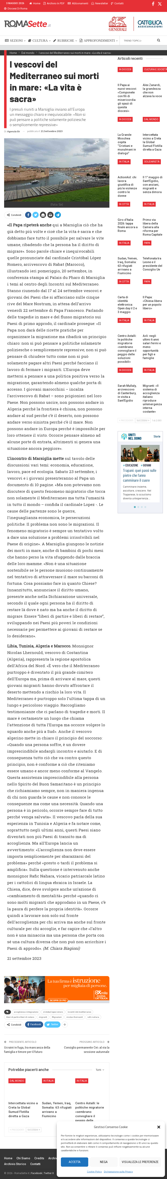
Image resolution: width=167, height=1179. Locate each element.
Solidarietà (151, 156)
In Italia (48, 1075)
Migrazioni (57, 1012)
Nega (104, 1162)
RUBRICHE (63, 35)
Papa (147, 238)
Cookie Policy (94, 1171)
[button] (159, 1127)
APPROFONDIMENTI (97, 35)
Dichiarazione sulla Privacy (118, 1171)
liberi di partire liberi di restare (20, 1012)
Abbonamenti (78, 3)
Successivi (34, 1124)
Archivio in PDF (54, 3)
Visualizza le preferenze (140, 1162)
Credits (39, 1153)
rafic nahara (93, 1012)
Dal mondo (17, 1075)
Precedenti (17, 1124)
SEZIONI (14, 35)
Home (34, 3)
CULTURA (38, 35)
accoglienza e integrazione (26, 1007)
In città (124, 199)
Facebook (36, 1168)
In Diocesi (125, 64)
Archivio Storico (15, 1159)
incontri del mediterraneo (79, 1007)
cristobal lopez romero (53, 1007)
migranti (43, 1012)
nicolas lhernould (74, 1012)
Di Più (95, 3)
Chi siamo (23, 1153)
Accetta (74, 1162)
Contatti (35, 1159)
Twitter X (49, 1168)
